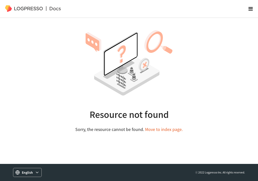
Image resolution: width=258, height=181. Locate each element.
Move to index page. (164, 129)
